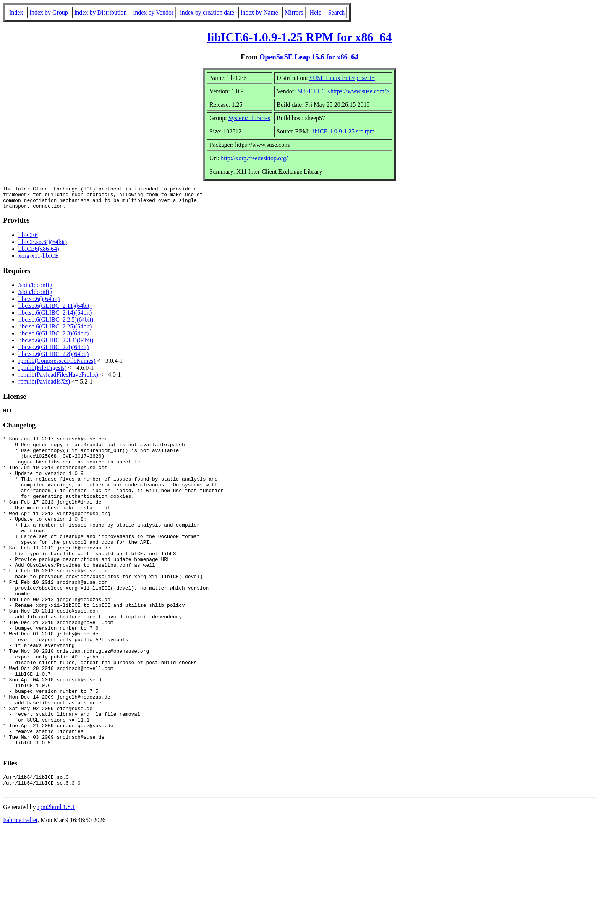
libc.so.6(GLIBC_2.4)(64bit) (53, 351)
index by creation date (207, 12)
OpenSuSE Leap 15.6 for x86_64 (308, 57)
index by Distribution (100, 12)
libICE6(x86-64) (38, 253)
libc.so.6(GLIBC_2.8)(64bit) (53, 358)
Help (316, 12)
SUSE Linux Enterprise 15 (342, 78)
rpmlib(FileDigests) (42, 372)
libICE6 (28, 239)
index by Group (48, 12)
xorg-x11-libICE (38, 260)
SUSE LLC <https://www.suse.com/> (344, 91)
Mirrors (294, 12)
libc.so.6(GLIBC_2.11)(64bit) (55, 310)
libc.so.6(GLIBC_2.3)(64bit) (53, 338)
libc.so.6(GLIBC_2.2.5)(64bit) (55, 324)
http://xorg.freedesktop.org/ (254, 158)
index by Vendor (153, 12)
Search (336, 12)
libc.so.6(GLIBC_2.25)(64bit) (55, 331)
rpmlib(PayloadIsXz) (44, 386)
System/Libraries (249, 118)
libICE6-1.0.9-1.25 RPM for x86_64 (299, 37)
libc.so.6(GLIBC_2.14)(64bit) (55, 317)
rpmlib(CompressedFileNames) (57, 365)
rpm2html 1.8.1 (56, 879)
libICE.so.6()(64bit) (42, 246)
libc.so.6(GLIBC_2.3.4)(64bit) (55, 344)
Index (16, 12)
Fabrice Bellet (20, 892)
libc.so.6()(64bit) (39, 303)
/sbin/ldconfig (35, 289)
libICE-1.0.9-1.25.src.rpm (343, 131)
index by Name (259, 12)
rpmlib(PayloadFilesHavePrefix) (58, 379)
